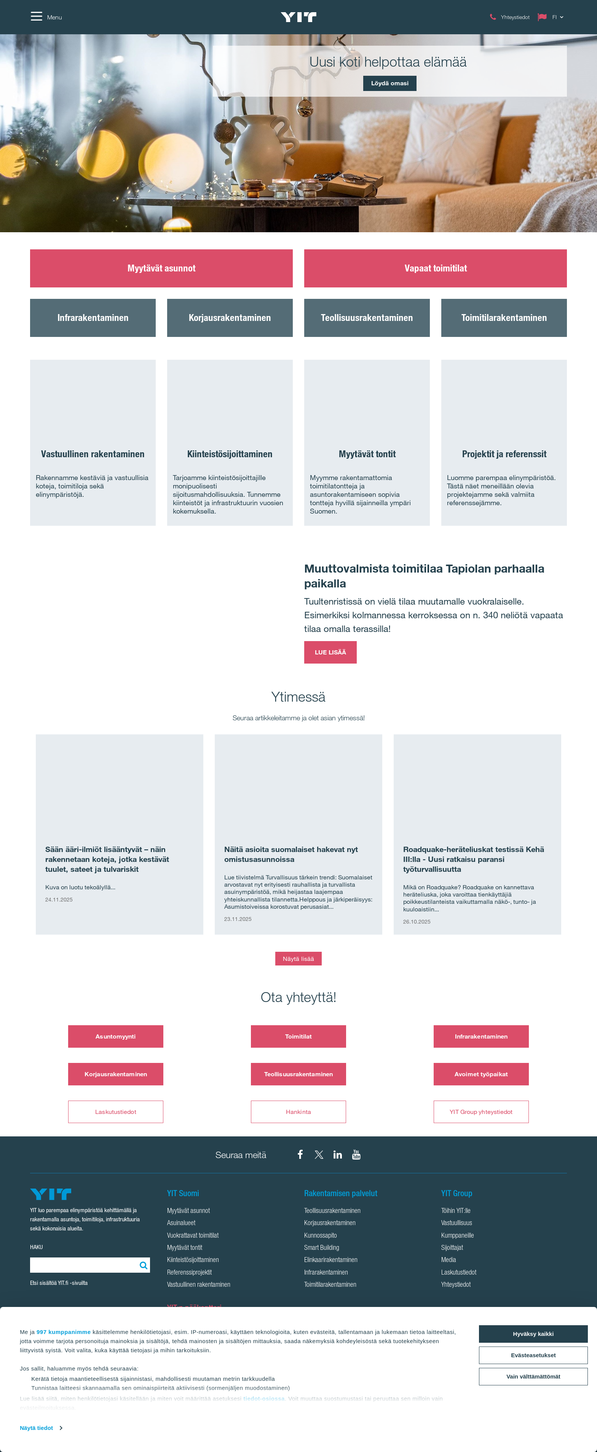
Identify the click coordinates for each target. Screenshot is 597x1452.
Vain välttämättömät (533, 1376)
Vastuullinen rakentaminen (198, 1285)
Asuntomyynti (116, 1036)
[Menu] (46, 17)
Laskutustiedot (115, 1111)
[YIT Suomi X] (319, 1155)
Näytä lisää (298, 958)
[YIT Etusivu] (298, 17)
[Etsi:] (142, 1265)
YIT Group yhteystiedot (481, 1111)
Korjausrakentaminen (116, 1074)
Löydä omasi (390, 83)
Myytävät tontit (184, 1248)
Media (448, 1260)
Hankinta (298, 1111)
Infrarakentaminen (481, 1036)
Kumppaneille (457, 1236)
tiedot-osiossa (264, 1398)
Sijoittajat (452, 1248)
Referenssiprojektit (189, 1273)
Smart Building (321, 1248)
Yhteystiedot (456, 1285)
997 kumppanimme (64, 1332)
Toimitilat (298, 1036)
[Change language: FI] (552, 17)
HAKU (36, 1247)
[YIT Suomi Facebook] (300, 1155)
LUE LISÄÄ (330, 652)
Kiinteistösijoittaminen (193, 1260)
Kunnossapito (320, 1236)
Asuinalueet (181, 1223)
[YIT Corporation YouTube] (356, 1155)
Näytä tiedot (36, 1428)
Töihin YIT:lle (456, 1211)
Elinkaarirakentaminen (331, 1260)
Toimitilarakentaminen (330, 1285)
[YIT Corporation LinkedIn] (338, 1155)
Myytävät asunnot (188, 1211)
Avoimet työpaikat (481, 1074)
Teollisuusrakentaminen (298, 1074)
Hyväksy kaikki (533, 1334)
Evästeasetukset (533, 1355)
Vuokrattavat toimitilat (193, 1236)
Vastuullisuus (456, 1223)
